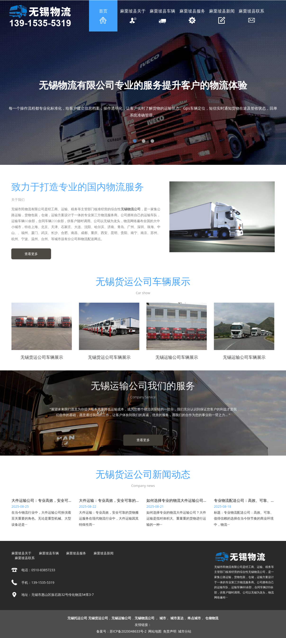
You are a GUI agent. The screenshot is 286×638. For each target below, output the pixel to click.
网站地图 (154, 631)
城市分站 (184, 631)
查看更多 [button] (28, 254)
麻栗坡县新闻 (222, 16)
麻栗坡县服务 (192, 16)
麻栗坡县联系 (251, 16)
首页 (103, 16)
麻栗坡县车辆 (162, 16)
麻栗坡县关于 (133, 16)
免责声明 (169, 631)
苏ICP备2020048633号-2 (128, 631)
